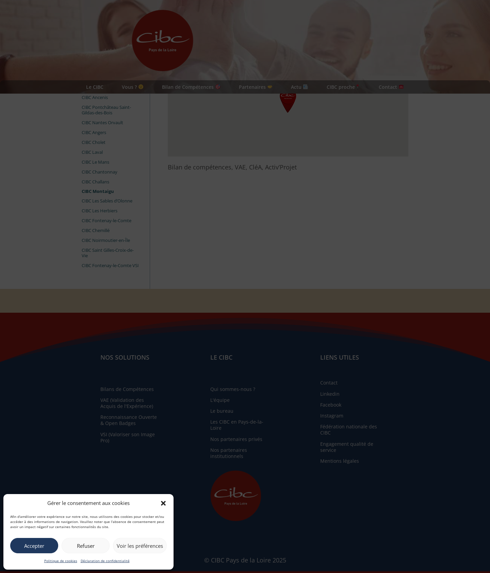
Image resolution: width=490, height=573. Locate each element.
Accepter (34, 545)
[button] (163, 503)
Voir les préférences (140, 545)
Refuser (86, 545)
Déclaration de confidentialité (105, 560)
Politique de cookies (60, 560)
